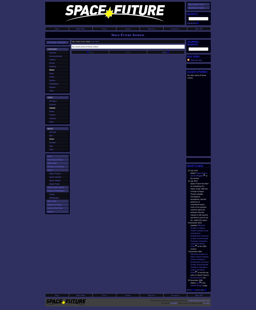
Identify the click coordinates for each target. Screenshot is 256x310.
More (190, 290)
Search (50, 212)
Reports (52, 87)
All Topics (53, 101)
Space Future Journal (127, 35)
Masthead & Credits (196, 8)
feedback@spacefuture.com (199, 301)
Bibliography (54, 198)
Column (52, 60)
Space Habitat (54, 180)
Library (52, 194)
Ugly (51, 146)
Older (165, 52)
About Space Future (196, 4)
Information (175, 29)
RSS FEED (193, 56)
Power (51, 111)
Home (57, 29)
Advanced (193, 23)
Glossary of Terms (55, 205)
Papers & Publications (56, 191)
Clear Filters (95, 41)
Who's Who (52, 201)
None (51, 149)
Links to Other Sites (55, 208)
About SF (198, 29)
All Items (52, 53)
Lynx (198, 283)
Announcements (55, 56)
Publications (54, 84)
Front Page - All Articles (57, 42)
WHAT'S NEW (195, 165)
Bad (51, 136)
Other (51, 91)
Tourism (52, 115)
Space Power (54, 184)
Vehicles (52, 118)
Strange (52, 142)
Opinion (52, 80)
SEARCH (192, 14)
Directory (151, 29)
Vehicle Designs (197, 285)
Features (52, 66)
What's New (80, 29)
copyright (173, 303)
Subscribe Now (196, 60)
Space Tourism (55, 174)
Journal (128, 29)
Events (52, 63)
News (51, 73)
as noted (206, 303)
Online (52, 77)
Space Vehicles (55, 177)
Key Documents (197, 278)
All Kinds (52, 132)
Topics (104, 29)
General (52, 105)
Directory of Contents (56, 167)
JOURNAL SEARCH (193, 43)
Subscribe (201, 290)
